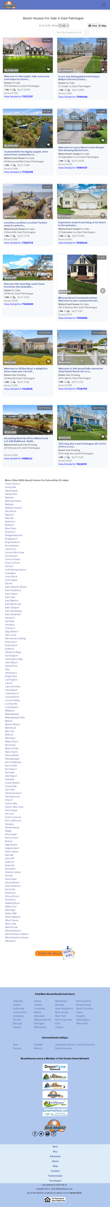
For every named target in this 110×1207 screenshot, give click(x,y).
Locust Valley (12, 700)
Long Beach (11, 707)
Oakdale (9, 779)
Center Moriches (14, 552)
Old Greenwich (13, 793)
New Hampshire (64, 1008)
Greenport (11, 642)
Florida (17, 1019)
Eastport (10, 617)
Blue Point (10, 528)
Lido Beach (11, 690)
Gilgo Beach (11, 631)
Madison (9, 710)
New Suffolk (12, 755)
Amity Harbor (12, 483)
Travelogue (55, 1180)
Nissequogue (12, 758)
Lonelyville (11, 703)
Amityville (10, 487)
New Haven (11, 752)
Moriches (10, 745)
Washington (83, 1019)
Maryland (39, 1016)
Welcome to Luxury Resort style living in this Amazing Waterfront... (81, 149)
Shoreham (11, 879)
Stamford (10, 892)
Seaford (9, 862)
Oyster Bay (11, 803)
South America (63, 1048)
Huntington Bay (13, 659)
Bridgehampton (14, 535)
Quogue (9, 824)
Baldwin (9, 504)
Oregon (59, 1027)
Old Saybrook (12, 796)
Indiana (38, 1004)
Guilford (9, 648)
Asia (15, 1044)
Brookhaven (12, 545)
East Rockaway (13, 611)
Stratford (10, 899)
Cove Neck (11, 576)
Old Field (9, 789)
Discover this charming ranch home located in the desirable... (24, 285)
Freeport (10, 628)
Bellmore (10, 521)
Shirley (9, 875)
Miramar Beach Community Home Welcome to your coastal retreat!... (78, 299)
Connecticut (20, 1012)
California (18, 1008)
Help (55, 1166)
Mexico (38, 1048)
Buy (55, 1151)
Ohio (57, 1023)
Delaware (18, 1016)
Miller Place (11, 741)
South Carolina (84, 1008)
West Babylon (12, 917)
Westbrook (11, 927)
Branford (10, 532)
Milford (9, 734)
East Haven (11, 593)
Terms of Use (75, 1193)
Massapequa (12, 714)
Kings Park (11, 676)
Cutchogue (11, 580)
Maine (37, 1012)
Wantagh (10, 910)
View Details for (18, 96)
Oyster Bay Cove (14, 807)
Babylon (9, 497)
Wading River (12, 903)
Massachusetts (42, 1019)
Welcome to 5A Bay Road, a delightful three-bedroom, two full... (25, 370)
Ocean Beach (12, 782)
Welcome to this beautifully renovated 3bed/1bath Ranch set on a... (80, 370)
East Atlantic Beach (16, 587)
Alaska (17, 1004)
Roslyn (8, 841)
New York (60, 1016)
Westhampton (13, 930)
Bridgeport (11, 538)
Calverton (10, 549)
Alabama (18, 1001)
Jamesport (11, 672)
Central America (85, 1044)
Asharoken (11, 494)
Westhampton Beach (17, 934)
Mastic (9, 721)
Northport (11, 769)
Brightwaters (12, 542)
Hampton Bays (13, 652)
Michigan (39, 1023)
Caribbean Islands (65, 1044)
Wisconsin (82, 1023)
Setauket (10, 868)
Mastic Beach (12, 724)
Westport (10, 941)
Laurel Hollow (12, 686)
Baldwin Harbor (13, 507)
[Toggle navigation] (104, 5)
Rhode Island (83, 1004)
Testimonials (55, 1176)
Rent (55, 1146)
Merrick (9, 731)
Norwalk (10, 772)
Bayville (9, 518)
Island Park (11, 666)
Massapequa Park (15, 717)
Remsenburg (12, 827)
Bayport (9, 514)
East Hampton (13, 590)
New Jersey (61, 1012)
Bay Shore (10, 511)
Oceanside (11, 786)
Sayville (9, 855)
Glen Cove (10, 635)
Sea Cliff (9, 858)
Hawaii (16, 1027)
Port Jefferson (13, 820)
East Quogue (12, 607)
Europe (17, 1048)
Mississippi (61, 1001)
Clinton (9, 566)
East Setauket (13, 614)
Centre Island (12, 559)
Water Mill (11, 913)
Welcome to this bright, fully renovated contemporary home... (26, 78)
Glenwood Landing (15, 638)
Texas (79, 1012)
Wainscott (11, 906)
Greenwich (11, 645)
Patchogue (11, 810)
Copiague (10, 573)
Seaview (9, 865)
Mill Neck (10, 738)
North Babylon (13, 762)
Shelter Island (12, 872)
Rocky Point (11, 837)
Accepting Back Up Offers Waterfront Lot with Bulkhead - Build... (26, 440)
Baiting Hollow (13, 501)
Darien (8, 583)
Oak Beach (11, 776)
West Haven (12, 920)
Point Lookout (13, 817)
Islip (7, 669)
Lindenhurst (12, 693)
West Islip (10, 923)
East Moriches (13, 604)
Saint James (11, 851)
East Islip (10, 597)
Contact (55, 1171)
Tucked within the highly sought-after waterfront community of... (26, 153)
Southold (10, 889)
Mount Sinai (11, 748)
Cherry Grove (12, 562)
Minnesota (40, 1027)
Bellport (9, 525)
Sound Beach (12, 882)
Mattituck (10, 727)
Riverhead (10, 834)
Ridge (8, 831)
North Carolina (63, 1019)
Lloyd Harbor (12, 697)
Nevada (59, 1004)
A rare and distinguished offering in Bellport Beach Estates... (79, 78)
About (55, 1161)
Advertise (55, 1156)
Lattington (11, 679)
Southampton (12, 886)
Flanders (10, 624)
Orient (8, 800)
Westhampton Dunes (17, 937)
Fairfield (9, 621)
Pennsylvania (83, 1001)
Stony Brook (12, 896)
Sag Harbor (11, 844)
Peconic (9, 813)
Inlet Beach (11, 662)
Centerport (11, 556)
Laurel (8, 683)
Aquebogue (11, 490)
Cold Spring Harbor (15, 569)
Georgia (17, 1023)
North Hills (11, 765)
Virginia (80, 1016)
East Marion (11, 600)
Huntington (11, 655)
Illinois (37, 1001)
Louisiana (39, 1008)
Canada (38, 1044)
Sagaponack (12, 848)
